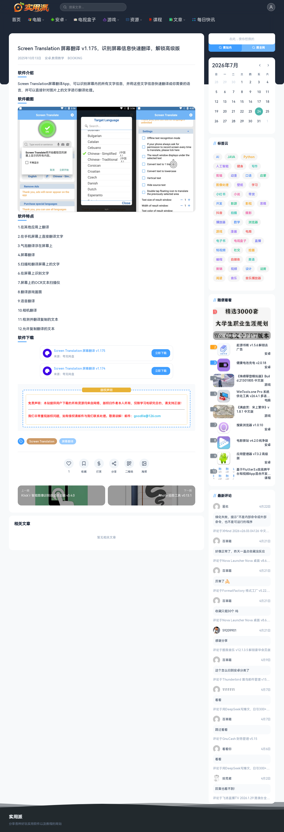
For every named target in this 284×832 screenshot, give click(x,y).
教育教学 (58, 58)
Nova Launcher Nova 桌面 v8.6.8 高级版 (250, 561)
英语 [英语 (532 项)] (251, 259)
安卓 (57, 20)
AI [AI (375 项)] (217, 157)
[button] (271, 7)
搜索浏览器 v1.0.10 (250, 425)
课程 (155, 20)
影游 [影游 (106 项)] (234, 203)
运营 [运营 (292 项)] (263, 269)
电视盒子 (85, 20)
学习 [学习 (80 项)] (255, 185)
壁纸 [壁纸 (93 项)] (240, 185)
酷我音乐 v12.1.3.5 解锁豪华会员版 (246, 650)
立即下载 (161, 353)
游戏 (109, 20)
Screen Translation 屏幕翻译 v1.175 (79, 351)
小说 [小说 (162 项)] (237, 194)
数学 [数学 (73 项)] (237, 222)
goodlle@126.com (147, 416)
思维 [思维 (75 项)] (263, 203)
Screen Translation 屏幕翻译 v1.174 (79, 368)
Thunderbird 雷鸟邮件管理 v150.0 (246, 679)
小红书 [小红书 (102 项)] (220, 194)
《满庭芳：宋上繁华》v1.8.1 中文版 (253, 409)
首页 (16, 20)
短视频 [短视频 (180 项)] (220, 250)
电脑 (34, 20)
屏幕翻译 (67, 441)
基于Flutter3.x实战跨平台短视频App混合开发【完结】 (253, 471)
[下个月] (268, 65)
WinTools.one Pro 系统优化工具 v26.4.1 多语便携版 (253, 394)
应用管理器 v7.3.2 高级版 (252, 456)
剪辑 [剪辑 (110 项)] (219, 175)
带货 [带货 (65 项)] (251, 194)
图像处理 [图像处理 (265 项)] (222, 185)
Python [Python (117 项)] (249, 157)
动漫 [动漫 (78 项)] (234, 175)
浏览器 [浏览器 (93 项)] (253, 222)
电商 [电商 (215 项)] (248, 231)
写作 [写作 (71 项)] (255, 166)
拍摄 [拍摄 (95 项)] (234, 213)
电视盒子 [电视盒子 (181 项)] (240, 241)
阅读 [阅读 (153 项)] (219, 278)
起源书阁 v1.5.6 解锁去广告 (252, 347)
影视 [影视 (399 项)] (248, 203)
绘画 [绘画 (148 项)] (251, 250)
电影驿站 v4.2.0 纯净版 (252, 440)
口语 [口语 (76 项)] (248, 175)
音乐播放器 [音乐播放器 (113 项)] (253, 278)
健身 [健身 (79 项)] (240, 166)
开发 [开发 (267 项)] (219, 203)
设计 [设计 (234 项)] (248, 269)
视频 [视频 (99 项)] (234, 269)
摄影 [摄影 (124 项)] (248, 213)
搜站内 (225, 48)
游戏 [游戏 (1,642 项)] (219, 231)
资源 (132, 20)
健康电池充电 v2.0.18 (251, 363)
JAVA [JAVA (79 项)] (231, 157)
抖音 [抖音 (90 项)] (219, 213)
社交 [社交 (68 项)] (237, 250)
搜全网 (258, 48)
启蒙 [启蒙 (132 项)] (263, 175)
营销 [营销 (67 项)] (219, 269)
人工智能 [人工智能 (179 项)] (222, 166)
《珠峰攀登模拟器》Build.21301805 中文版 (253, 378)
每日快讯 (203, 20)
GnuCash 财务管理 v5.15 (239, 739)
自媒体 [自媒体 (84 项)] (235, 259)
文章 (175, 20)
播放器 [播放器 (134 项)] (220, 222)
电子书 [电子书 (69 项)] (220, 241)
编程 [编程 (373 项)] (219, 259)
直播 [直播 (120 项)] (258, 241)
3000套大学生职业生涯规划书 (235, 335)
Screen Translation (41, 441)
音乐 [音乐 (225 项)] (234, 278)
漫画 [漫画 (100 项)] (234, 231)
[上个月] (259, 65)
